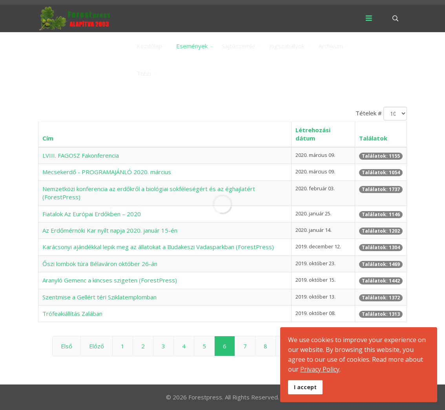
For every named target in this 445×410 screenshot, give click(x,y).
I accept (305, 387)
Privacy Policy (319, 369)
